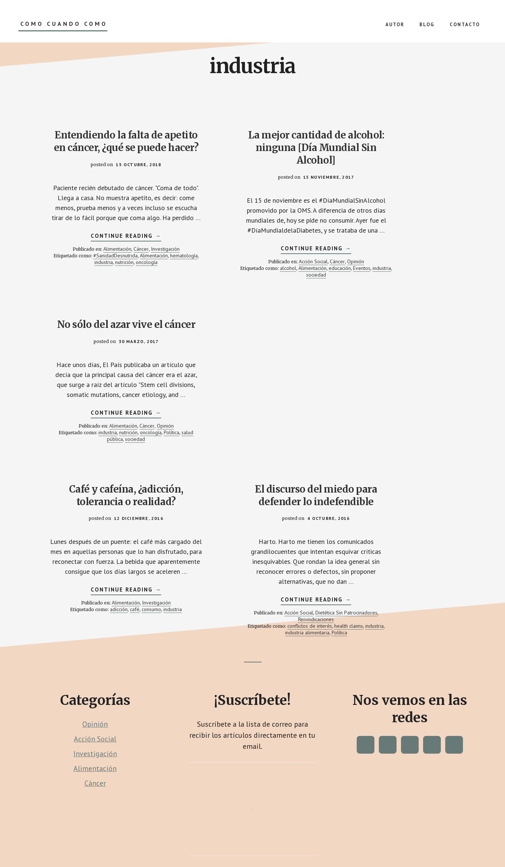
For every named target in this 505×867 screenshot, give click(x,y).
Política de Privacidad (242, 842)
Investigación (143, 281)
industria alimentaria (262, 527)
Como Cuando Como (63, 23)
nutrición (144, 294)
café (123, 504)
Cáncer (119, 281)
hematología (99, 294)
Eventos (243, 294)
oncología (105, 301)
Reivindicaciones (270, 514)
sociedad (285, 294)
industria (124, 294)
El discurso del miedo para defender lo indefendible (252, 364)
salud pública (397, 282)
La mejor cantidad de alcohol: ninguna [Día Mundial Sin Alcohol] (252, 147)
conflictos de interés (264, 521)
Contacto (184, 842)
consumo (140, 504)
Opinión (291, 281)
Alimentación (96, 281)
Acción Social (249, 281)
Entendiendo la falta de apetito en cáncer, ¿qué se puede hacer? (105, 147)
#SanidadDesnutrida (124, 288)
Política (373, 282)
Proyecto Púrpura (295, 836)
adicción (107, 504)
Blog (205, 842)
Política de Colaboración (303, 842)
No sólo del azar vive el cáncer (400, 141)
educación (221, 294)
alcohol (257, 288)
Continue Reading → (105, 269)
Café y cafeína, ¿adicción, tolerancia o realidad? (105, 364)
